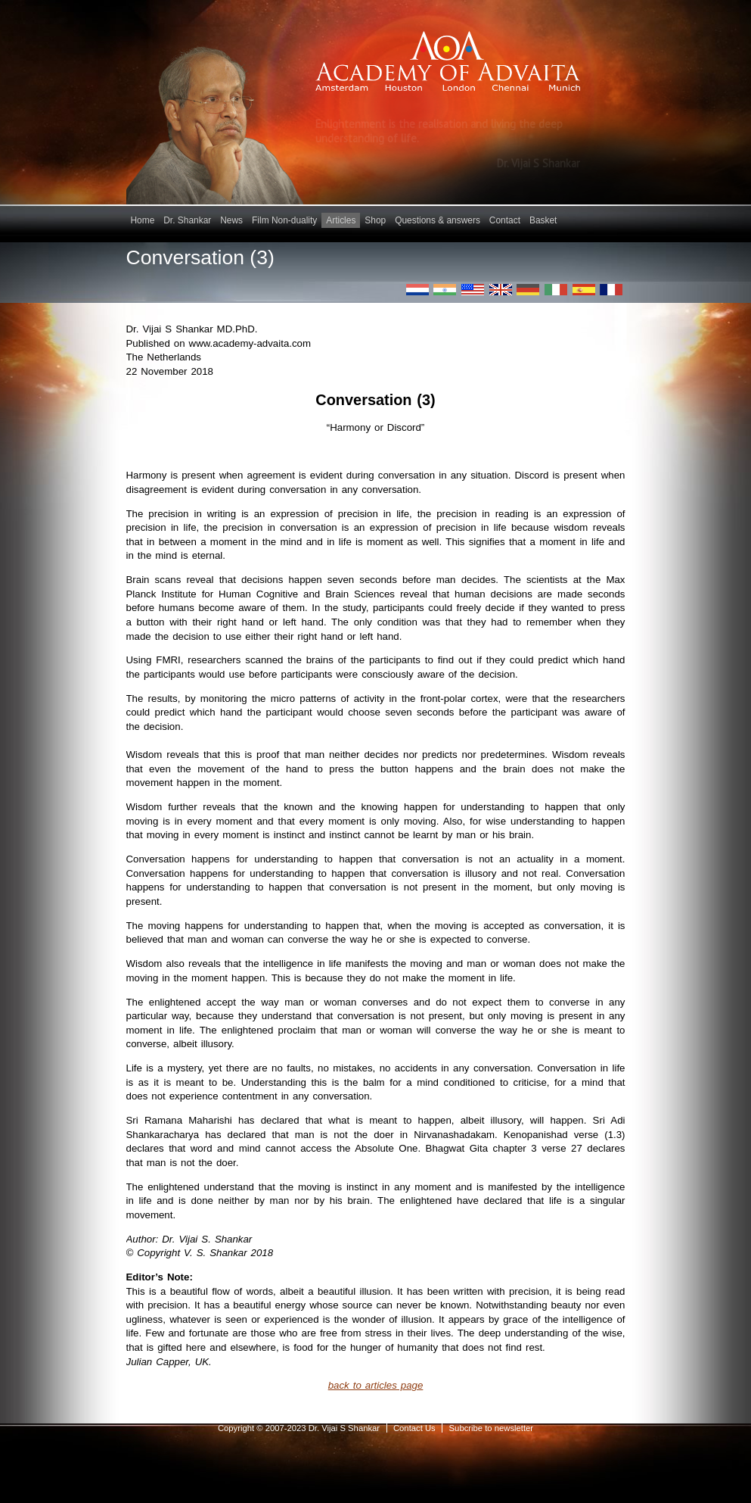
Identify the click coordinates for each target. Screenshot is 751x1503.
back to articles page (376, 1385)
